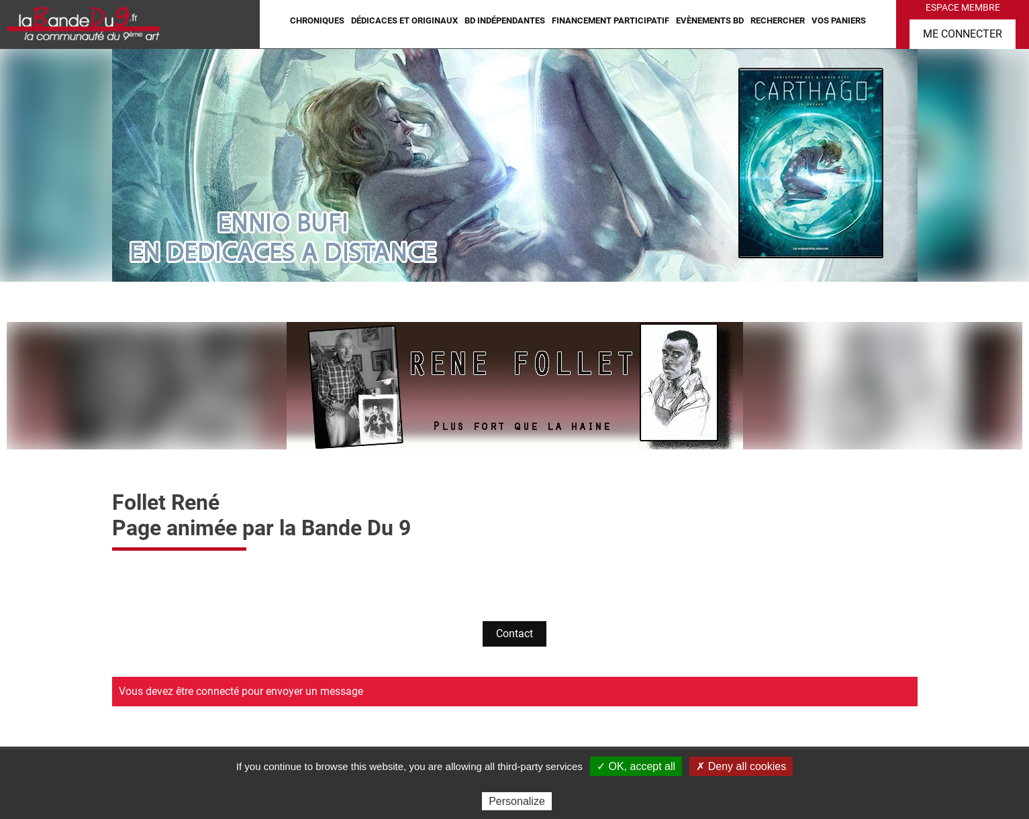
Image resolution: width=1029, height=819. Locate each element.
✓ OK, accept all (636, 766)
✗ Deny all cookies (741, 766)
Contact (514, 633)
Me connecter (962, 34)
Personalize (517, 801)
